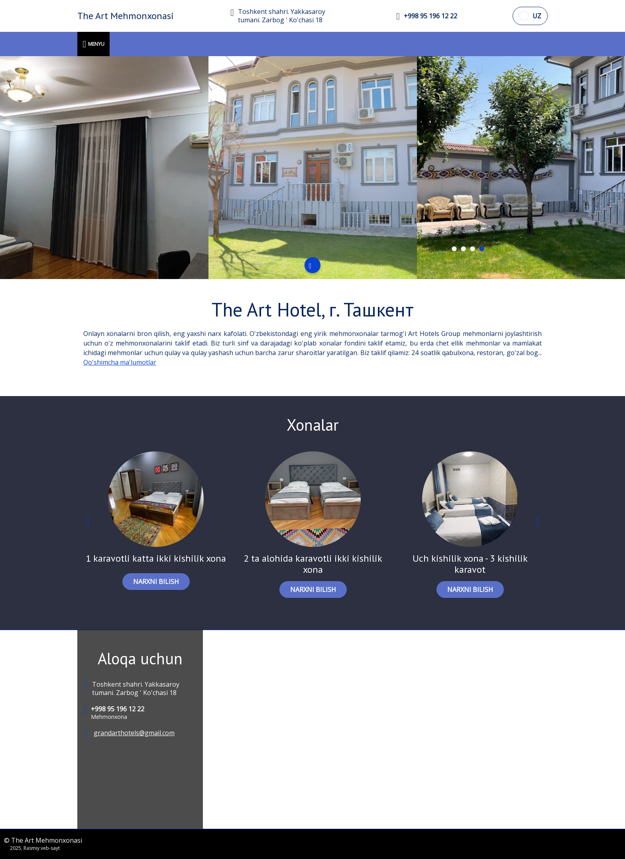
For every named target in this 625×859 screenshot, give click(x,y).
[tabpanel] (104, 167)
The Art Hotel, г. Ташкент (313, 309)
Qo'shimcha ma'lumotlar (119, 362)
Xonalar (313, 424)
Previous (87, 523)
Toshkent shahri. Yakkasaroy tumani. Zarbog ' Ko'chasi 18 (281, 16)
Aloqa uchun (140, 658)
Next (538, 523)
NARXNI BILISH (156, 581)
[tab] (454, 248)
